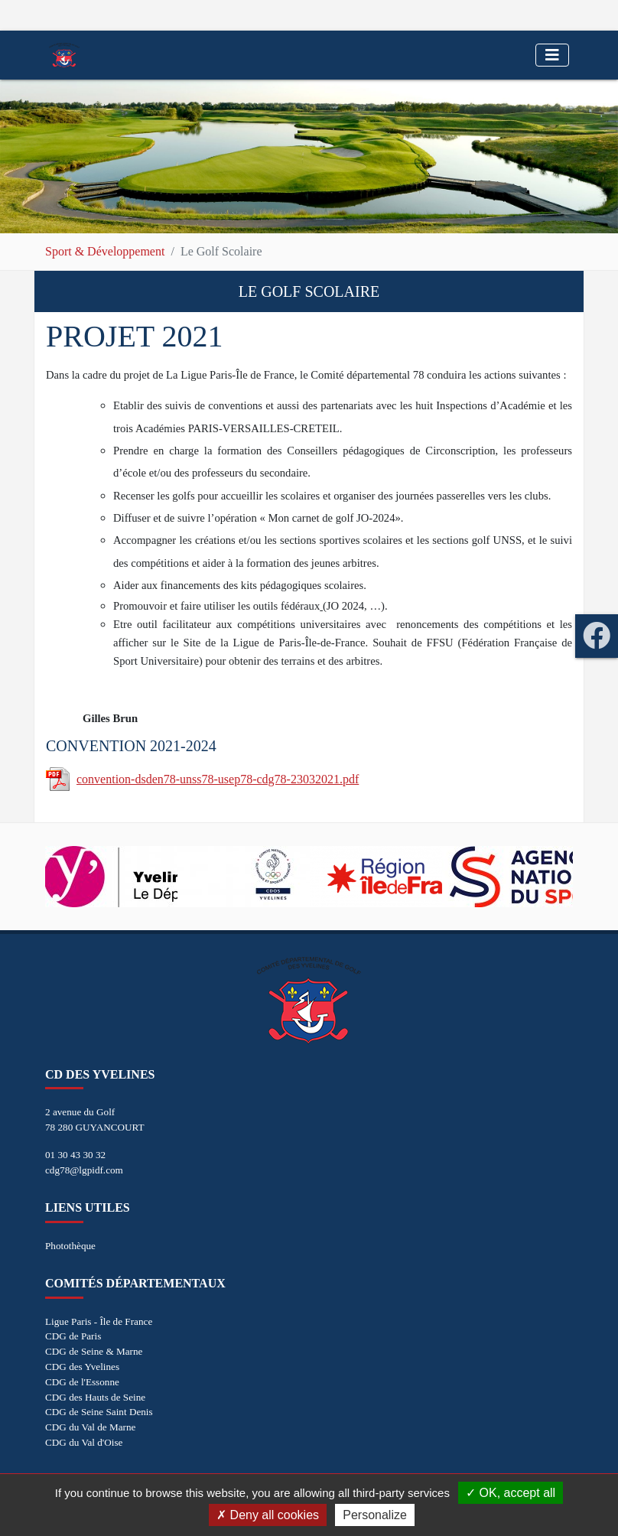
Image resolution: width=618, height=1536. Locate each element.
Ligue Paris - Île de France (98, 1321)
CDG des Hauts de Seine (95, 1397)
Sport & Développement (104, 251)
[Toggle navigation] (552, 55)
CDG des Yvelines (82, 1366)
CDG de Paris (73, 1336)
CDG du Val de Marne (90, 1427)
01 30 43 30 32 (75, 1154)
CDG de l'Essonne (82, 1382)
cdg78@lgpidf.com (84, 1170)
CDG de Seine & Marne (93, 1351)
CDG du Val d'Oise (83, 1442)
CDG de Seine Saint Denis (99, 1411)
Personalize (375, 1514)
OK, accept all (510, 1492)
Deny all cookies (267, 1514)
